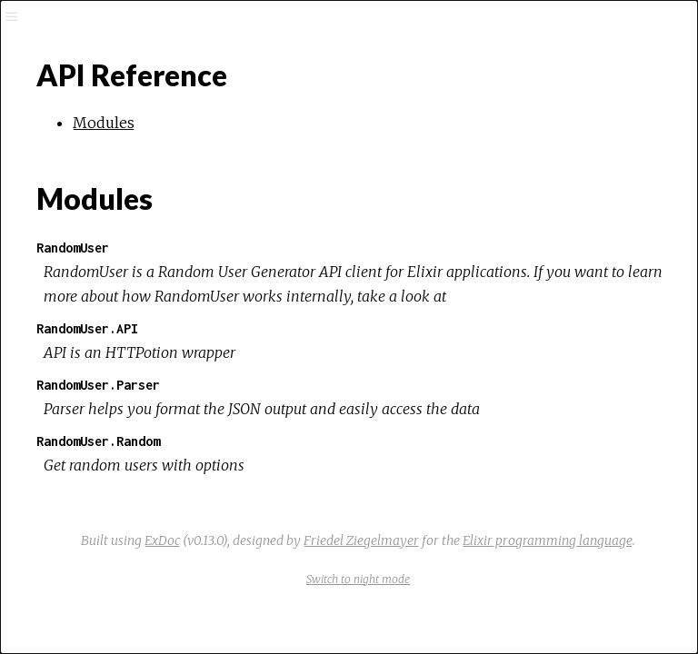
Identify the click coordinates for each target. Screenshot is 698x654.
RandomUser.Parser (98, 384)
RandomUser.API (87, 328)
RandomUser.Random (98, 441)
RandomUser (72, 247)
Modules (104, 123)
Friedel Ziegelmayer (361, 540)
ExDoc (162, 540)
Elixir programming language (548, 540)
